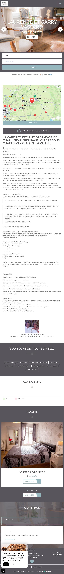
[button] (3, 29)
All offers (32, 495)
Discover (32, 37)
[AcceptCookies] (3, 571)
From (6, 56)
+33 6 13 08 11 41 (56, 553)
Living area (9, 366)
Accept (6, 564)
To (33, 56)
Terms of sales (37, 567)
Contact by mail (56, 554)
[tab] (31, 521)
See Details (32, 481)
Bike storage (10, 362)
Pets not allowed (52, 366)
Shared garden (32, 369)
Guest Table (54, 362)
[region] (14, 556)
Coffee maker (22, 362)
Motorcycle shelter (23, 366)
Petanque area (38, 366)
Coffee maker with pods (38, 362)
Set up (12, 564)
